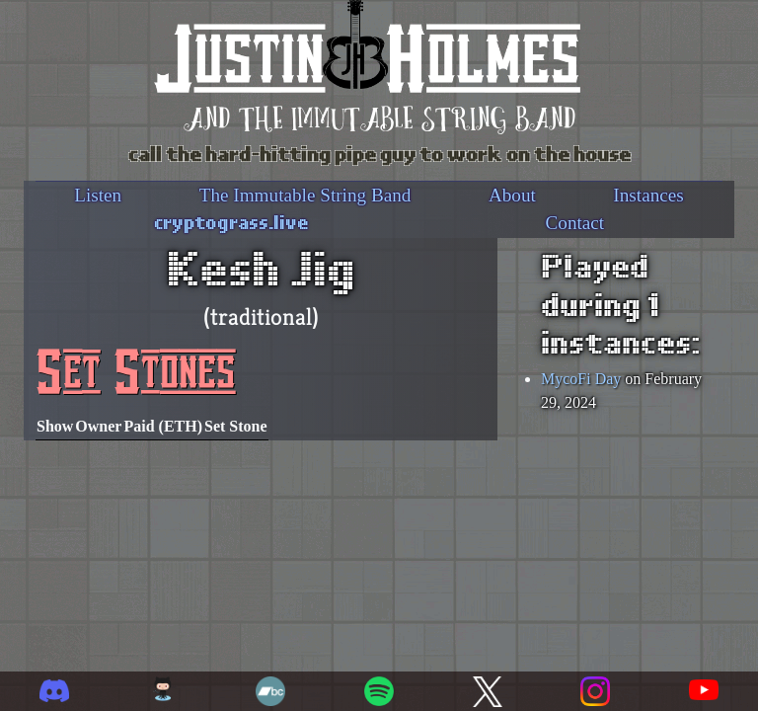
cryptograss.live (231, 221)
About (512, 195)
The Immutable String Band (305, 195)
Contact (574, 222)
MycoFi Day (581, 378)
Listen (97, 195)
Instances (648, 195)
